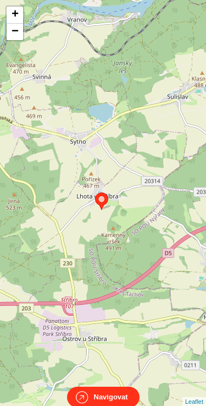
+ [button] (15, 15)
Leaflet (194, 391)
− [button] (15, 32)
